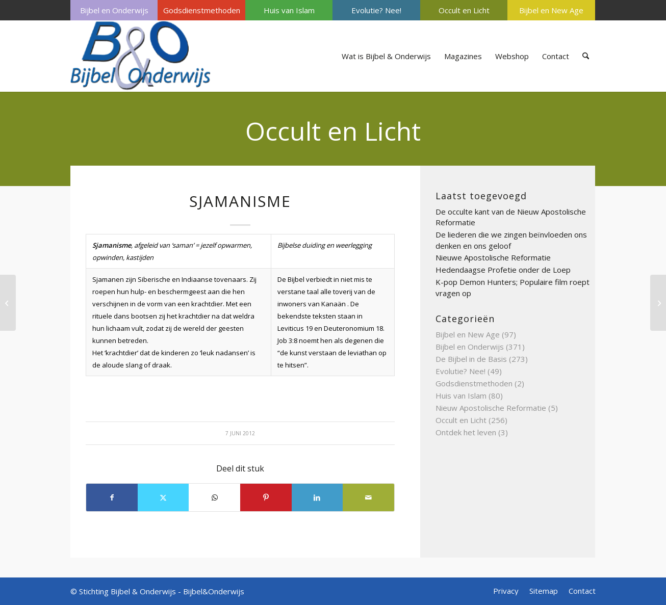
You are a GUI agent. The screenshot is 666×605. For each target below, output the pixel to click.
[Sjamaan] (8, 303)
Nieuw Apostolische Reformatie (491, 408)
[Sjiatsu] (658, 303)
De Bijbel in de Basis (471, 359)
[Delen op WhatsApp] (214, 497)
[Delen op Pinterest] (266, 497)
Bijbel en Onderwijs (114, 10)
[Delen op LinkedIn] (317, 497)
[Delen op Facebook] (112, 497)
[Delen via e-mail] (368, 497)
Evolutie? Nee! (376, 10)
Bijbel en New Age (551, 10)
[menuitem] (114, 10)
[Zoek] (586, 56)
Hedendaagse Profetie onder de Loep (503, 270)
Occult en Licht (464, 10)
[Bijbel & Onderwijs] (140, 56)
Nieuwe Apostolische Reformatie (493, 257)
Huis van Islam (289, 10)
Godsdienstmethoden (201, 10)
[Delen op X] (163, 497)
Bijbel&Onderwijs (213, 591)
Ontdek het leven (466, 432)
